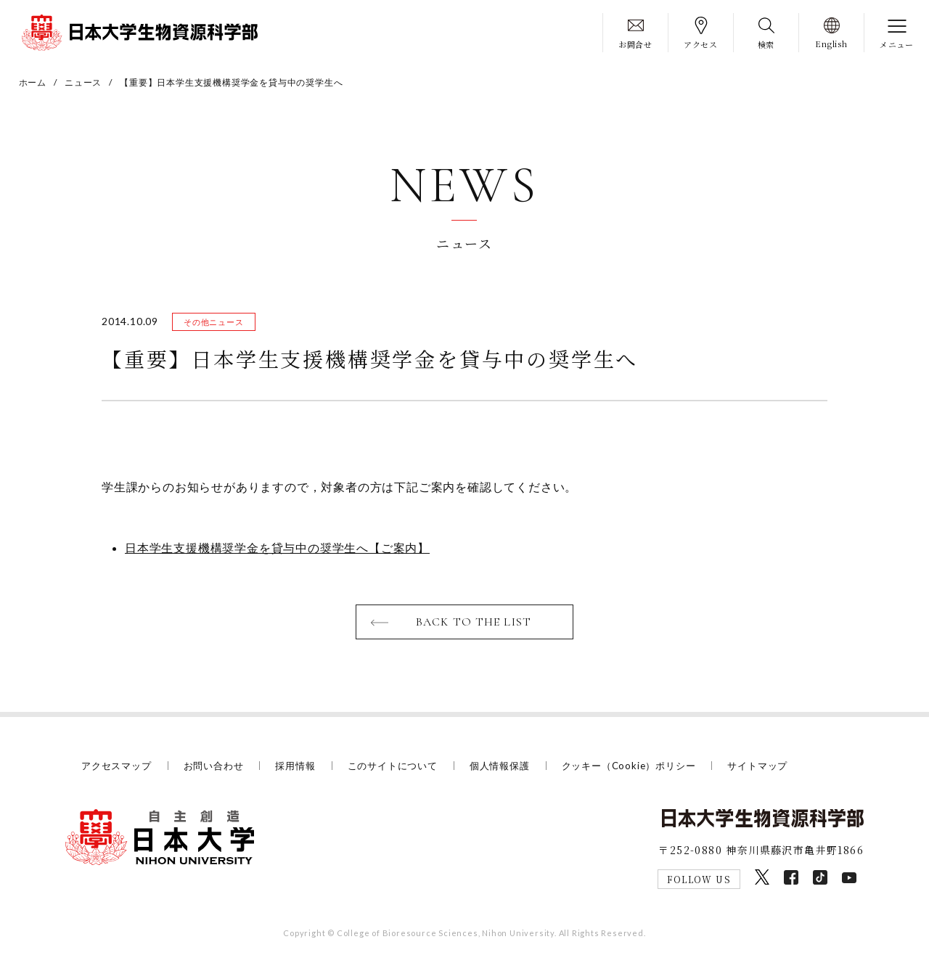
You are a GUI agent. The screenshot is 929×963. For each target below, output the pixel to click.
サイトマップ (757, 765)
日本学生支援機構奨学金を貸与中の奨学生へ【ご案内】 (277, 547)
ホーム (32, 82)
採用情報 (295, 765)
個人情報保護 (500, 765)
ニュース (83, 82)
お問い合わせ (214, 765)
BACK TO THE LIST (473, 622)
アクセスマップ (116, 765)
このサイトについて (393, 765)
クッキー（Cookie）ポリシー (629, 765)
